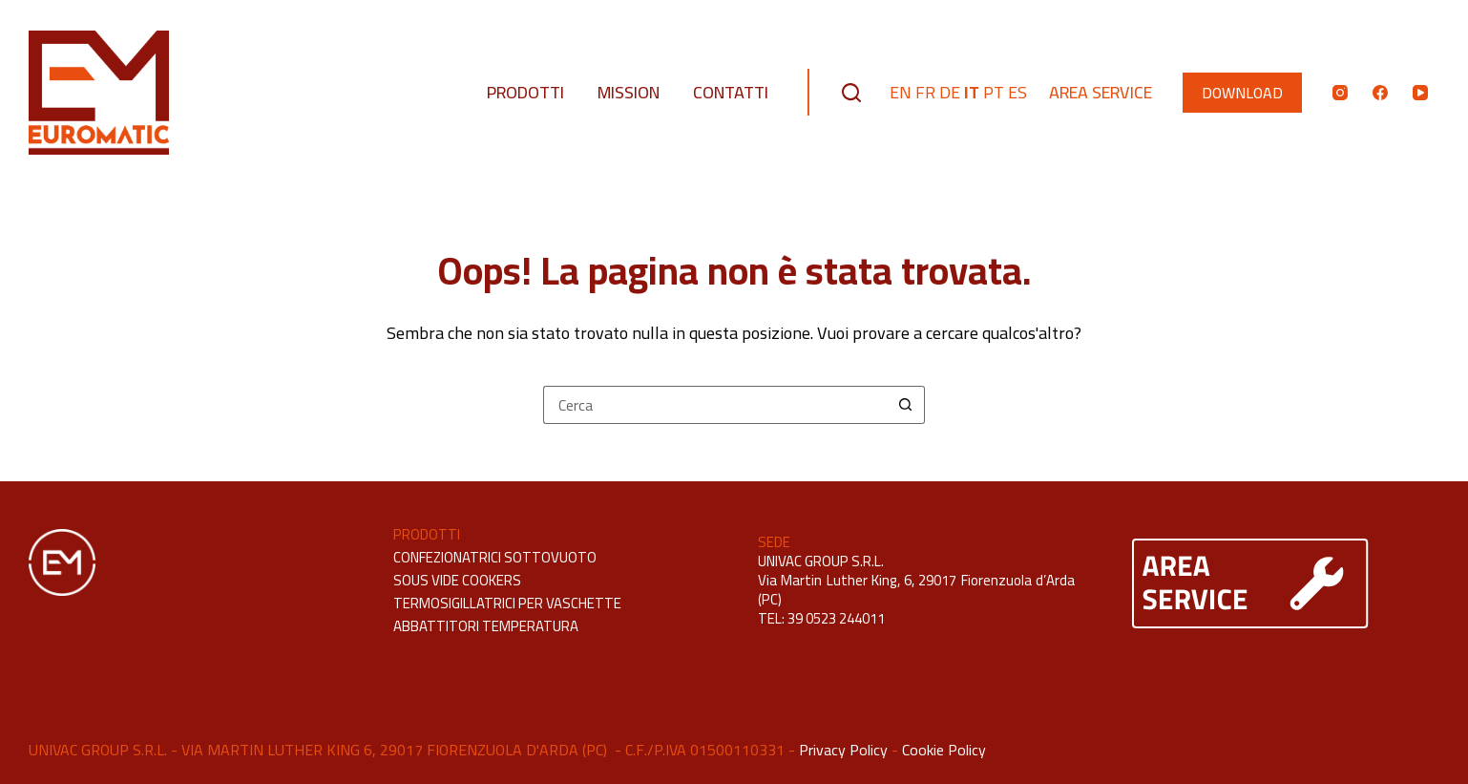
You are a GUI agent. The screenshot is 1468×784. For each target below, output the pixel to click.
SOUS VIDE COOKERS (457, 580)
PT (993, 92)
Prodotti (525, 92)
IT (971, 92)
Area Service (1100, 92)
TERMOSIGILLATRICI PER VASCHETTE (507, 603)
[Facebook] (1380, 93)
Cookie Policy (944, 749)
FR (925, 92)
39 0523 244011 (836, 618)
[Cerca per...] (715, 405)
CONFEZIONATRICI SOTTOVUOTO (495, 557)
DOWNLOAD (1242, 92)
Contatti (730, 92)
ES (1017, 92)
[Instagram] (1340, 93)
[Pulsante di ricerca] (906, 405)
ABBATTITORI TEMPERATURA (485, 626)
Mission (629, 92)
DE (949, 92)
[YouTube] (1420, 93)
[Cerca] (851, 92)
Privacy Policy (843, 749)
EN (901, 92)
